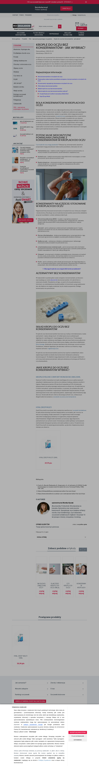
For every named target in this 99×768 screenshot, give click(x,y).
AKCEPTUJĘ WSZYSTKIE (78, 732)
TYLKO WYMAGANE (77, 736)
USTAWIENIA (78, 740)
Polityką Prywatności (45, 760)
